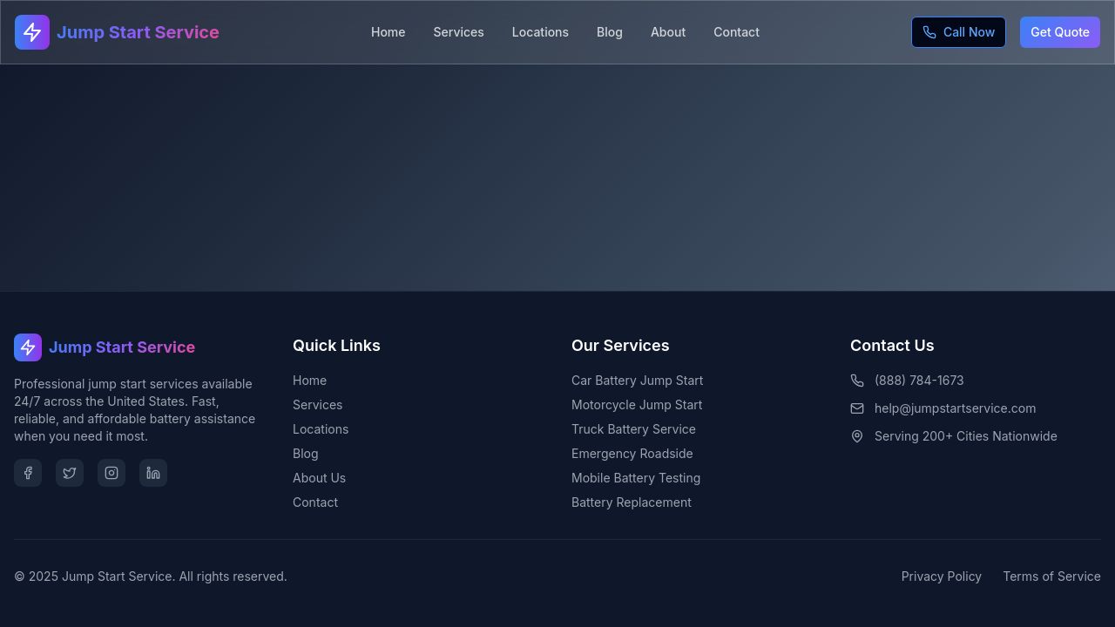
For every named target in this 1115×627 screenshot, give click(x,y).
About (668, 31)
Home (388, 31)
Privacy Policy (942, 576)
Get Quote (1060, 31)
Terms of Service (1052, 576)
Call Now (958, 31)
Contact (736, 31)
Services (459, 31)
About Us (319, 477)
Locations (540, 31)
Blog (610, 31)
